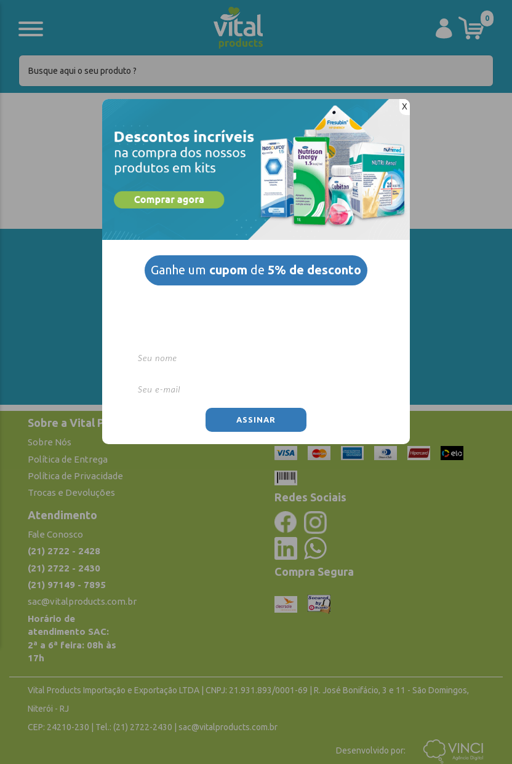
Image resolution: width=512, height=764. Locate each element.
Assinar (256, 419)
